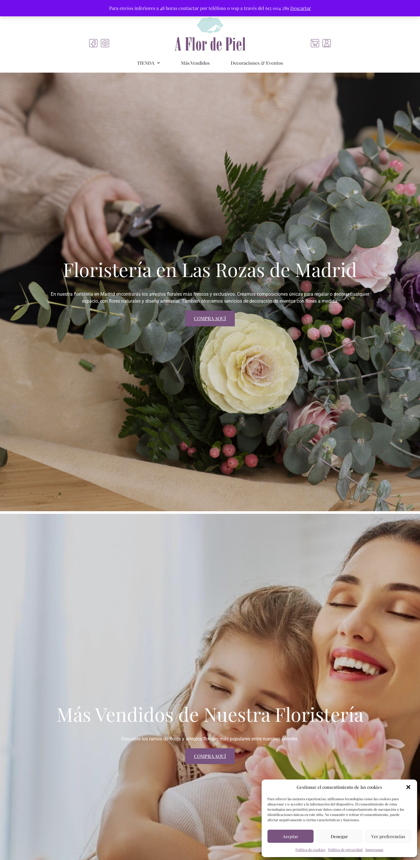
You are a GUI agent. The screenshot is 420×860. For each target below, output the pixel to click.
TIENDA (148, 63)
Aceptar (290, 836)
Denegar (339, 836)
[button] (408, 787)
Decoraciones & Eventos (257, 63)
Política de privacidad (345, 849)
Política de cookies (310, 849)
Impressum (374, 849)
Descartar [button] (300, 8)
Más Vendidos (195, 63)
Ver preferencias (388, 836)
